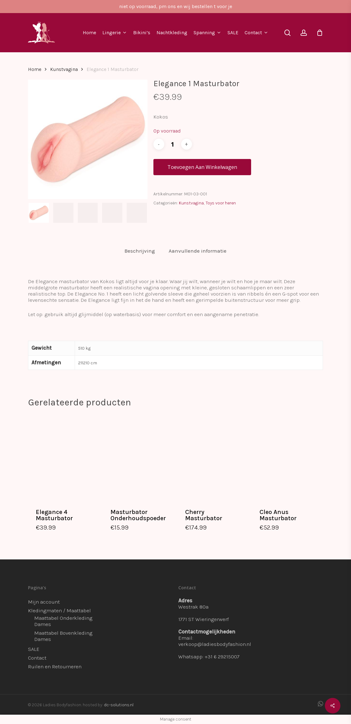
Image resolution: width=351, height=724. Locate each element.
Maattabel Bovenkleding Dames (63, 636)
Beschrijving (139, 251)
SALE (34, 649)
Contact (37, 658)
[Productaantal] (173, 144)
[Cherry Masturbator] (212, 457)
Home (34, 69)
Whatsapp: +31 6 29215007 (209, 656)
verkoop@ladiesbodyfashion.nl (214, 644)
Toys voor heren (221, 203)
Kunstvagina (64, 69)
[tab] (139, 251)
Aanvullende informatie (198, 251)
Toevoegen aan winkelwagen (202, 167)
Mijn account (44, 602)
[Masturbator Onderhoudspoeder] (138, 457)
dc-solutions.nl (118, 705)
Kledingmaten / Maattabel (59, 610)
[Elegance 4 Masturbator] (63, 457)
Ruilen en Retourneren (55, 666)
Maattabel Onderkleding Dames (63, 621)
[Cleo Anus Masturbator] (287, 457)
